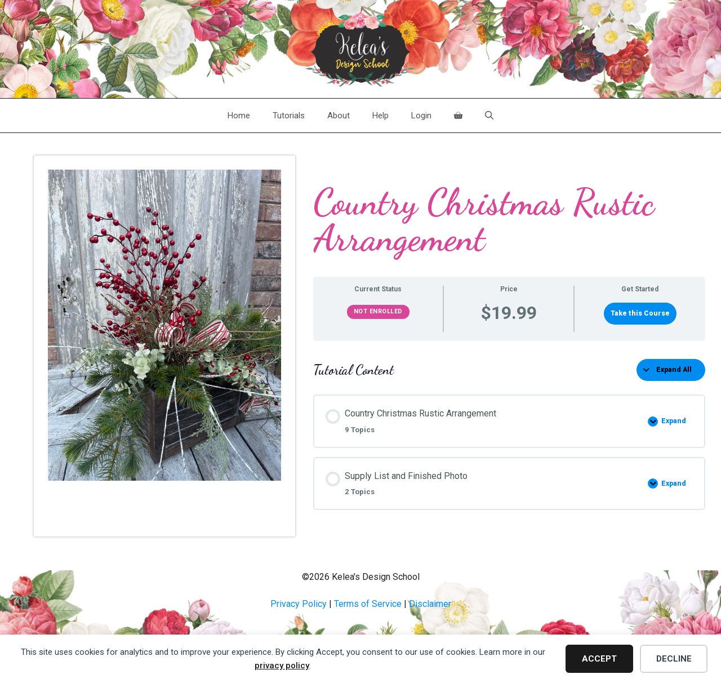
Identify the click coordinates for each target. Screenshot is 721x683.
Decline (674, 659)
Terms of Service (368, 603)
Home (239, 115)
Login (421, 115)
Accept (599, 659)
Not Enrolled (378, 311)
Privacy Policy (298, 603)
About (338, 115)
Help (380, 115)
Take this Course (640, 313)
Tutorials (289, 115)
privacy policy (282, 665)
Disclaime (428, 603)
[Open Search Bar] (489, 115)
